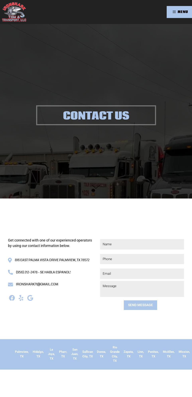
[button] (12, 298)
